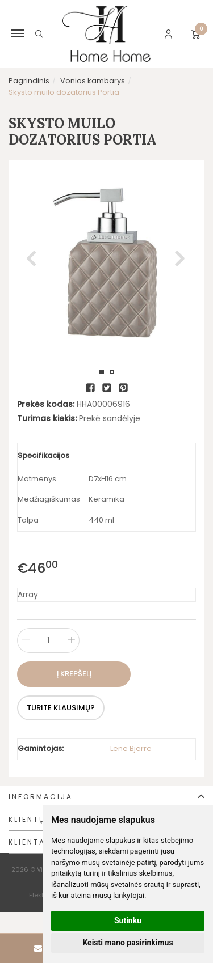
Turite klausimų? (61, 707)
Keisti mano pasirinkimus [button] (127, 942)
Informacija (41, 796)
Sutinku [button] (127, 920)
